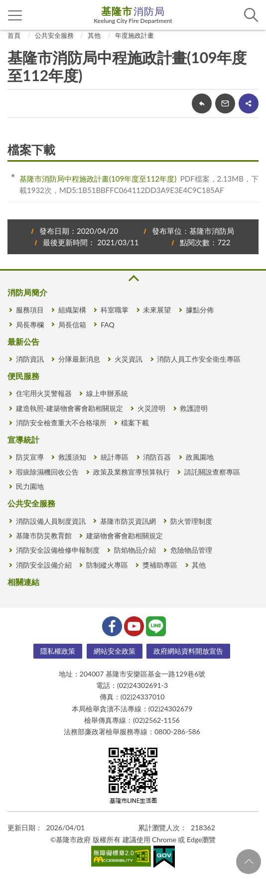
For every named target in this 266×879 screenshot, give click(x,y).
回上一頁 (202, 103)
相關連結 (23, 581)
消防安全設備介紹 (44, 565)
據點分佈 (200, 309)
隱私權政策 (57, 651)
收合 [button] (133, 278)
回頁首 (248, 861)
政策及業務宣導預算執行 (131, 472)
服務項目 (30, 309)
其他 (94, 35)
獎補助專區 (159, 565)
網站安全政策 (114, 651)
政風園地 (200, 457)
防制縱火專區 (107, 565)
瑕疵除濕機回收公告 (47, 472)
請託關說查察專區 (212, 472)
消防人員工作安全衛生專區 (199, 359)
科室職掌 (115, 309)
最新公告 (23, 341)
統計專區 (115, 457)
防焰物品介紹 (135, 550)
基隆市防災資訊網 (128, 521)
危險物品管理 (191, 550)
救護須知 (72, 457)
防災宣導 (30, 457)
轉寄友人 (225, 103)
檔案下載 (135, 422)
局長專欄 (30, 324)
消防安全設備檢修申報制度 (58, 550)
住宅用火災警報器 (44, 393)
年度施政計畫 (134, 35)
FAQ (108, 324)
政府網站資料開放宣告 (188, 651)
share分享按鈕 (249, 103)
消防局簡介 (27, 292)
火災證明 (151, 408)
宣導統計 (23, 439)
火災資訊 (128, 359)
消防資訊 (30, 359)
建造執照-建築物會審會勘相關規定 (69, 408)
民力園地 (30, 486)
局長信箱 (72, 324)
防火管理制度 (191, 521)
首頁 (13, 35)
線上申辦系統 (107, 393)
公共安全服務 (54, 35)
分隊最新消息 (79, 359)
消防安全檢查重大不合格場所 (61, 422)
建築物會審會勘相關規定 (124, 535)
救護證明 (194, 408)
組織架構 (72, 309)
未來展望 (157, 309)
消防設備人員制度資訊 (51, 521)
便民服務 (23, 376)
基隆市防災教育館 (44, 535)
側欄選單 (15, 15)
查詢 (251, 15)
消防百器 (157, 457)
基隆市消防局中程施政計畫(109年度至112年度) (97, 178)
